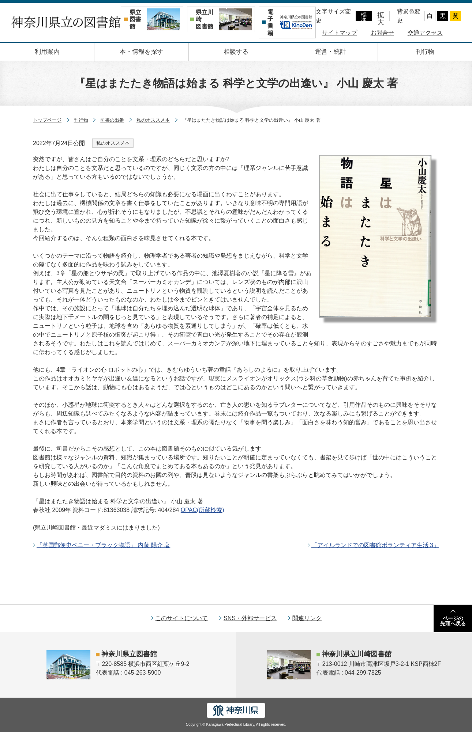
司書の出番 (112, 120)
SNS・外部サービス (250, 618)
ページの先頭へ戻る (453, 620)
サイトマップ (339, 33)
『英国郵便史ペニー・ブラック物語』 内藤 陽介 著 (103, 545)
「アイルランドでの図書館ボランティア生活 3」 (375, 545)
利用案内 (47, 51)
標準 (364, 16)
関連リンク (307, 618)
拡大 (380, 16)
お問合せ (382, 33)
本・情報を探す (141, 51)
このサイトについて (181, 618)
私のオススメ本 (153, 120)
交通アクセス (425, 33)
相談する (236, 51)
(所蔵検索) (202, 510)
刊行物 (425, 51)
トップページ (47, 120)
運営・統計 (330, 51)
